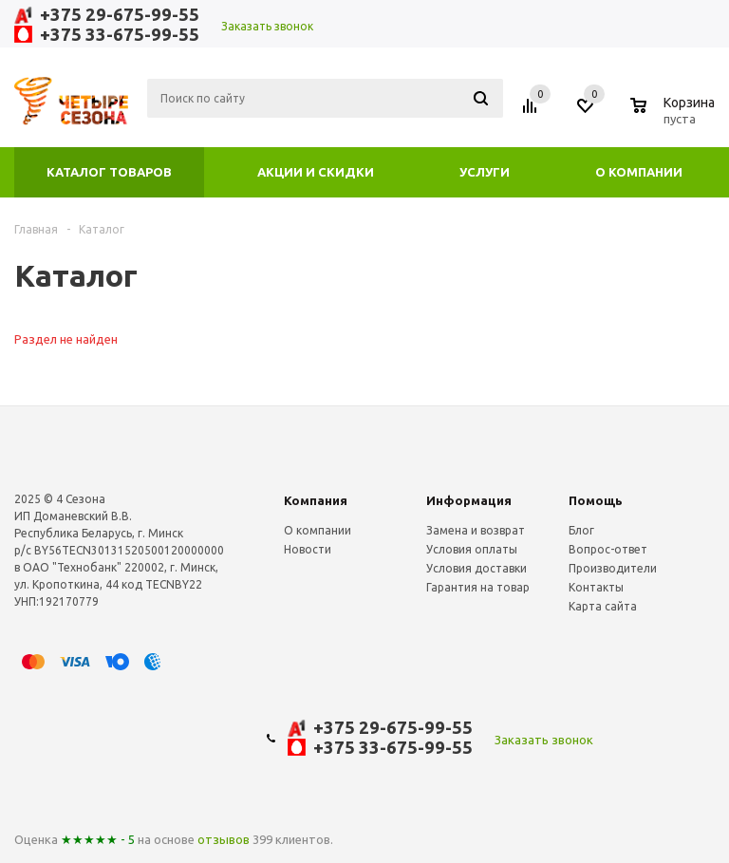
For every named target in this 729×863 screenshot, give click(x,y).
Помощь (596, 500)
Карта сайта (603, 606)
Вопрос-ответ (608, 549)
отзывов (223, 839)
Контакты (596, 587)
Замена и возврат (475, 530)
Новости (307, 549)
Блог (581, 530)
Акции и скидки (315, 171)
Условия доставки (476, 568)
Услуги (484, 171)
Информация (469, 500)
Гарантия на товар (478, 587)
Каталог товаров (109, 171)
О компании (638, 171)
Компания (315, 500)
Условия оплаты (471, 549)
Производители (613, 568)
